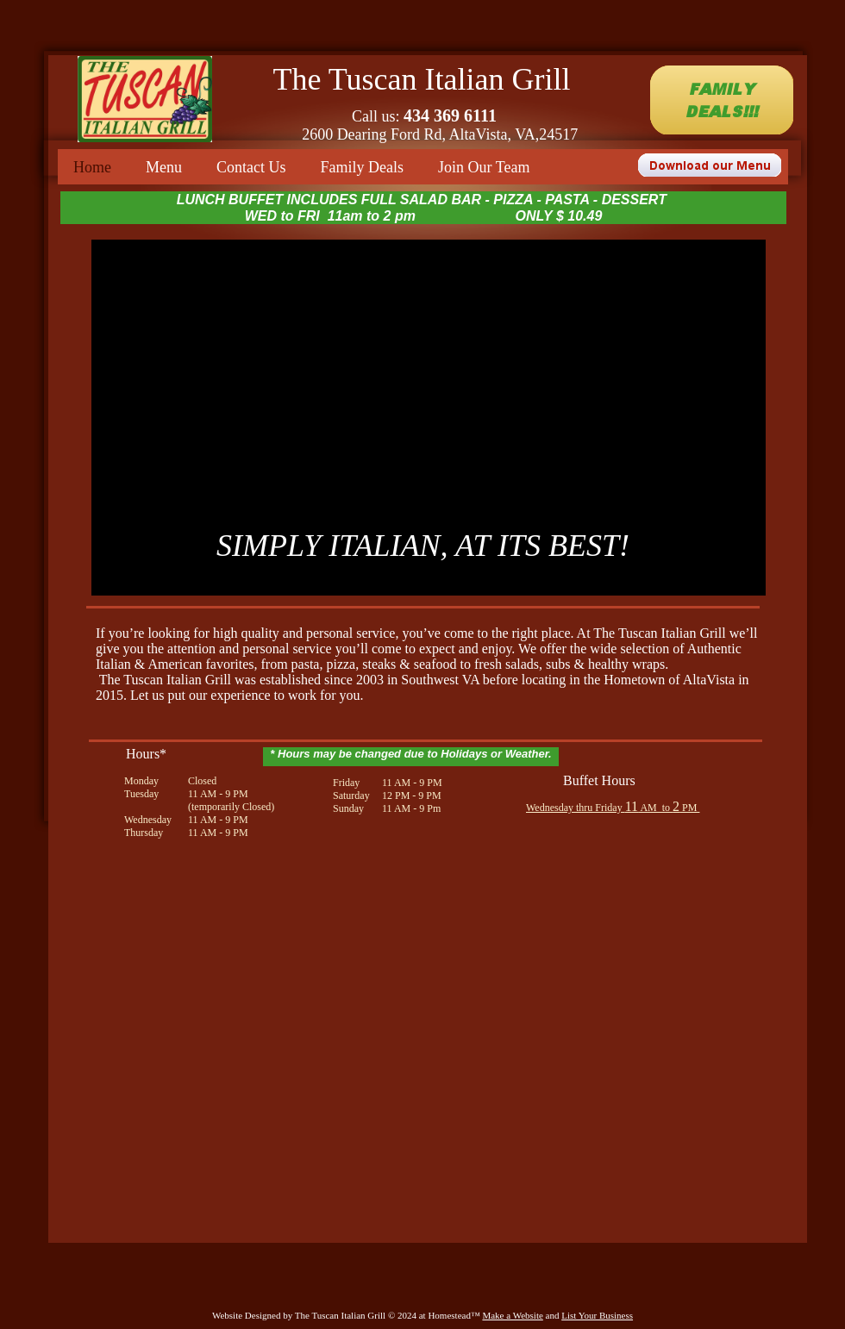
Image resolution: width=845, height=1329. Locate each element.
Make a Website (512, 1315)
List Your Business (597, 1315)
